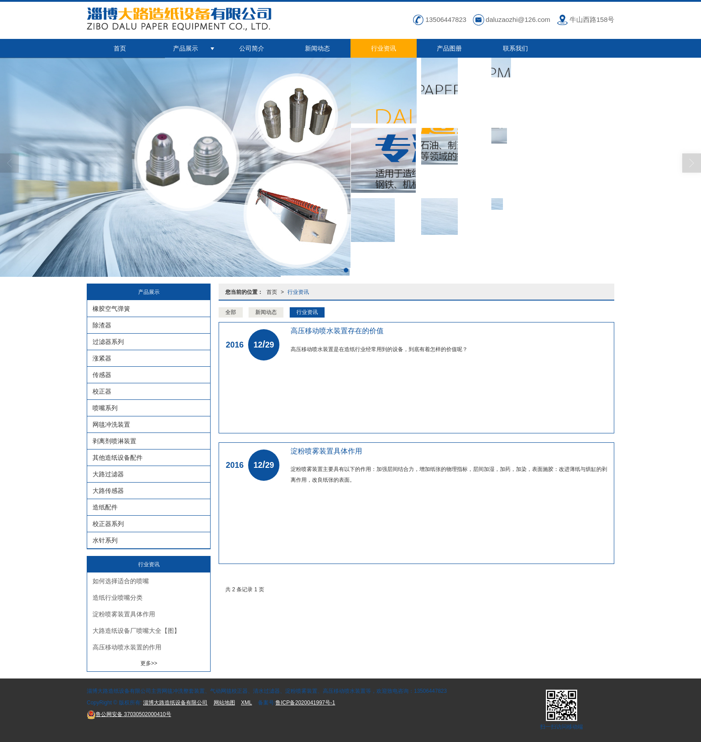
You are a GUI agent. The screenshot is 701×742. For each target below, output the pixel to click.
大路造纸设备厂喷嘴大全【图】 (136, 630)
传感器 (102, 374)
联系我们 (515, 48)
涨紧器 (102, 358)
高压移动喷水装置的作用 (127, 647)
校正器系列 (108, 523)
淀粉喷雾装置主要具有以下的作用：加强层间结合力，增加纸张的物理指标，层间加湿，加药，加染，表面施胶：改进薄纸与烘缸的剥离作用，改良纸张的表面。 (449, 474)
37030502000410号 (129, 714)
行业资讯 (383, 48)
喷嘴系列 (105, 407)
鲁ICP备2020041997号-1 (305, 703)
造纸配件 (105, 507)
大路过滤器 (108, 474)
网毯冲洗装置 (111, 424)
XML (246, 703)
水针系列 (105, 540)
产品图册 (449, 48)
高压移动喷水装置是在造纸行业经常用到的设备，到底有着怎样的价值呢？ (379, 349)
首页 (120, 48)
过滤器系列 (108, 341)
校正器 (102, 391)
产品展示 (185, 48)
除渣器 (102, 325)
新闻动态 (317, 48)
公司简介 (251, 48)
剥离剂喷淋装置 (114, 441)
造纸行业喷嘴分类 (118, 597)
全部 (230, 312)
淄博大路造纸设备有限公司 (175, 703)
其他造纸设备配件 (118, 457)
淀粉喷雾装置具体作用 (124, 614)
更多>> (148, 663)
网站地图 (224, 703)
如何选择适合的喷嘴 (121, 581)
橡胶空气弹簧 (111, 308)
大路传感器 (108, 490)
